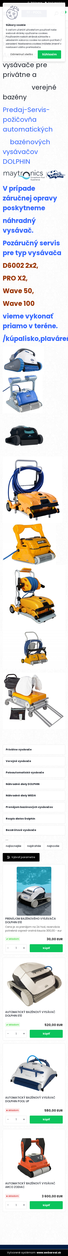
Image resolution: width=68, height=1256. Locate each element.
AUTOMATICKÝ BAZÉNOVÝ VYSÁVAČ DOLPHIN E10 (30, 1014)
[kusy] (16, 948)
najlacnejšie (13, 846)
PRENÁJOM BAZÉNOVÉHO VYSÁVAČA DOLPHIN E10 (30, 920)
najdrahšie (34, 846)
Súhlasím (49, 54)
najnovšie (53, 846)
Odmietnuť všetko (21, 54)
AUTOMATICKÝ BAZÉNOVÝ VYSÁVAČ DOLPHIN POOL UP (30, 1099)
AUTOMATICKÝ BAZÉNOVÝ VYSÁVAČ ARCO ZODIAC (30, 1185)
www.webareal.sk (49, 1252)
